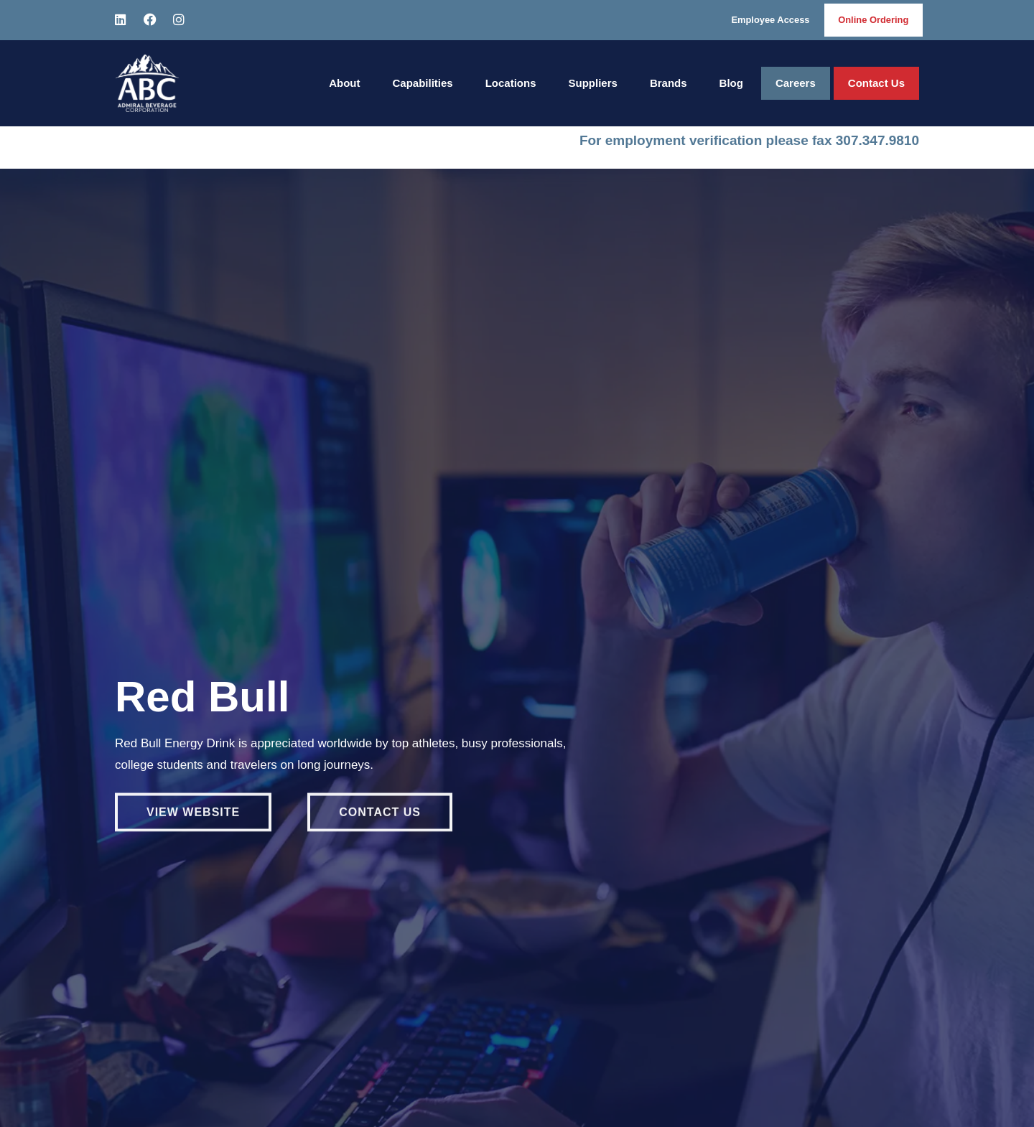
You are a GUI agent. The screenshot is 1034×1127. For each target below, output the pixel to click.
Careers (796, 83)
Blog (731, 83)
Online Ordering (872, 19)
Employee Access (769, 19)
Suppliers (593, 83)
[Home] (147, 83)
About (344, 83)
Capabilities (422, 83)
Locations (510, 83)
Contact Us (876, 83)
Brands (668, 83)
